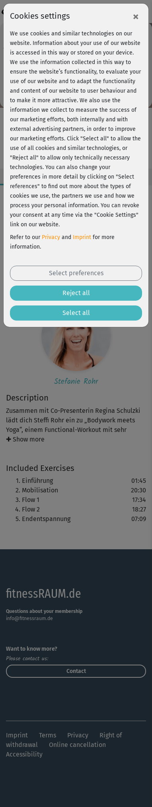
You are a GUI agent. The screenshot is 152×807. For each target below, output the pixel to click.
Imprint (82, 237)
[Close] (135, 16)
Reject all (76, 293)
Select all (76, 313)
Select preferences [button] (76, 273)
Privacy (51, 237)
